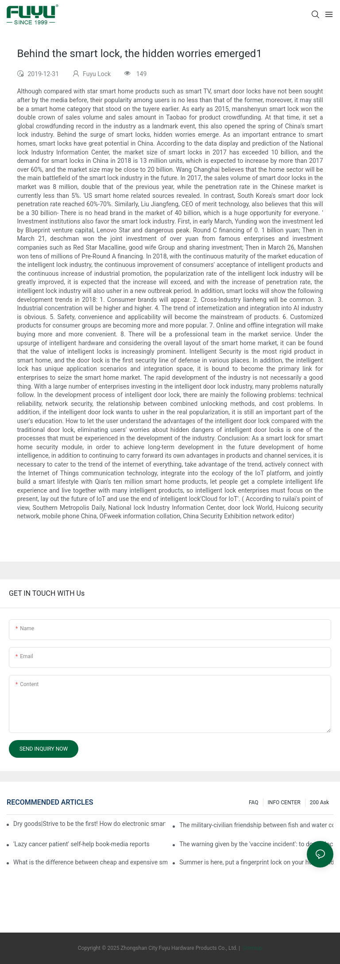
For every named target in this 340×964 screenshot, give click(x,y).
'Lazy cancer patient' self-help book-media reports (81, 844)
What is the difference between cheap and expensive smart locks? (90, 862)
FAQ (254, 802)
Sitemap (251, 948)
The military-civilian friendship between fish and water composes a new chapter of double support (256, 825)
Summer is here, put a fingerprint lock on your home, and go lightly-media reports (256, 862)
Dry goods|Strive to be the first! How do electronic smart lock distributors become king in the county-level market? (89, 823)
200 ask (319, 802)
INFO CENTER (284, 802)
